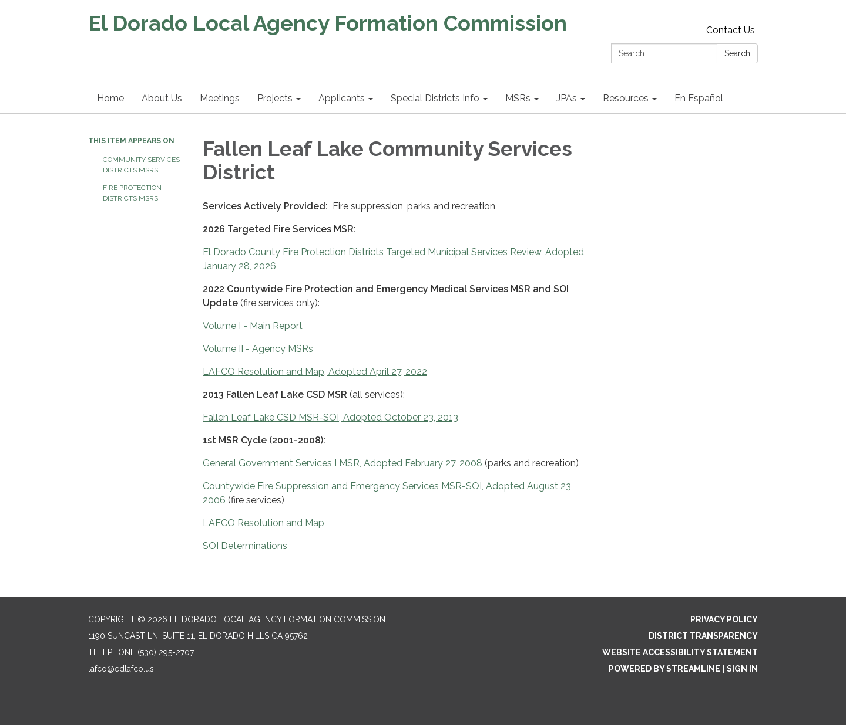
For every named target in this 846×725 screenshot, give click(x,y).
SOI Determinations (245, 545)
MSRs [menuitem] (518, 98)
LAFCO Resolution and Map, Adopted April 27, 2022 (315, 371)
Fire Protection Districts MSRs (132, 193)
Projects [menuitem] (275, 98)
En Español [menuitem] (698, 98)
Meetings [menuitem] (220, 98)
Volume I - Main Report (253, 325)
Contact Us (730, 30)
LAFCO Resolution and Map (263, 522)
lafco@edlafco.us (121, 668)
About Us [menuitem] (162, 98)
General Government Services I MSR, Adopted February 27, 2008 (342, 463)
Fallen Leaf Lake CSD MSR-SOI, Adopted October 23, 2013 (330, 417)
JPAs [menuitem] (566, 98)
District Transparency (703, 636)
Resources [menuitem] (626, 98)
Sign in (742, 668)
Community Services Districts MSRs (141, 164)
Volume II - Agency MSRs (258, 348)
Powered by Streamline (664, 668)
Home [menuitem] (110, 98)
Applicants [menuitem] (341, 98)
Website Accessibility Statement (680, 652)
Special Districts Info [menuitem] (435, 98)
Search (737, 53)
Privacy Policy (724, 619)
